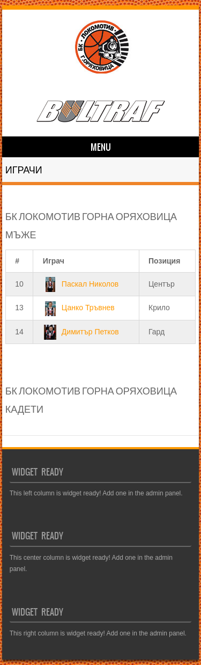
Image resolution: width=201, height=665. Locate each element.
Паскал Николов (80, 284)
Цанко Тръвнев (79, 307)
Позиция (164, 261)
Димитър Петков (81, 331)
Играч (53, 261)
